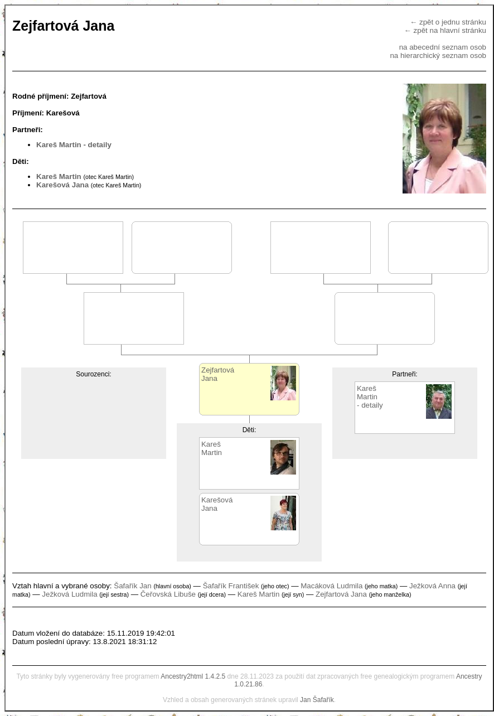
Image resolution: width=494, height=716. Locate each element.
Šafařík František (231, 586)
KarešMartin (211, 448)
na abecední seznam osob (442, 47)
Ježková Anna (432, 586)
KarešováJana (217, 504)
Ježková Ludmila (69, 594)
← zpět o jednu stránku (448, 22)
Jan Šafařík (317, 700)
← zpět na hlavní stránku (445, 30)
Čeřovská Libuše (168, 594)
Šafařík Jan (132, 586)
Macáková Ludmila (331, 586)
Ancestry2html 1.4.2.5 (193, 676)
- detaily (97, 145)
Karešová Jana (62, 185)
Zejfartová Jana (341, 594)
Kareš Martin (58, 145)
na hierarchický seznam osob (438, 55)
